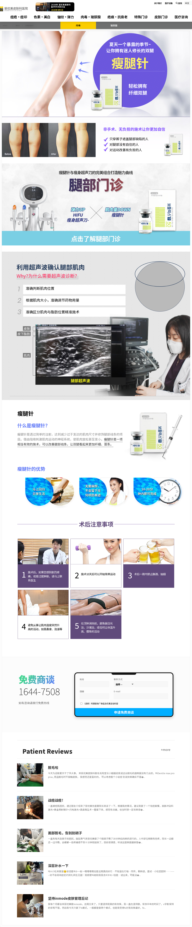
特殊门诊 (141, 16)
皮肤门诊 (161, 16)
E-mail (117, 691)
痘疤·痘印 (18, 16)
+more (165, 749)
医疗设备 (169, 3)
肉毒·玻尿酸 (91, 16)
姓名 (82, 679)
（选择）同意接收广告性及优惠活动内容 (100, 703)
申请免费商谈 (124, 712)
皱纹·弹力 (65, 16)
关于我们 (158, 3)
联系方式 (118, 679)
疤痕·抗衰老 (117, 16)
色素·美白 (42, 16)
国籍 (82, 691)
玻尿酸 (113, 25)
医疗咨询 (181, 16)
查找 (179, 3)
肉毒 (78, 25)
